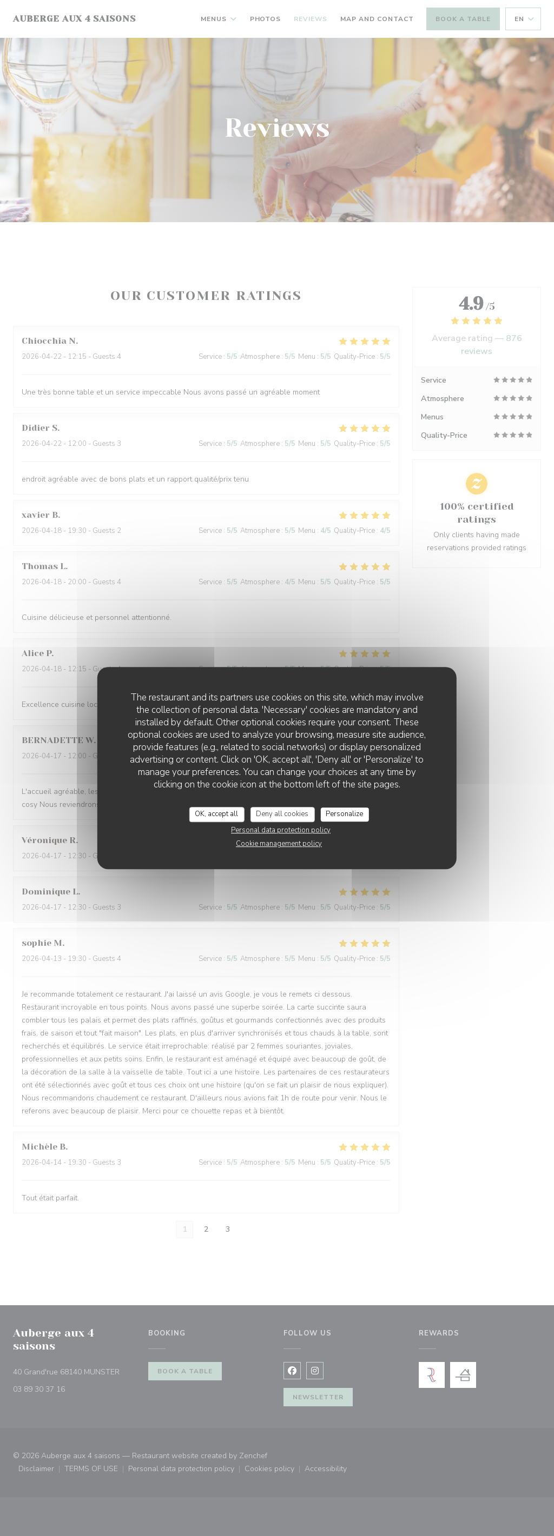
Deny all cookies (282, 814)
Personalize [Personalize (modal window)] (344, 814)
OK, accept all (216, 814)
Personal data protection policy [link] (281, 830)
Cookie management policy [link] (279, 844)
